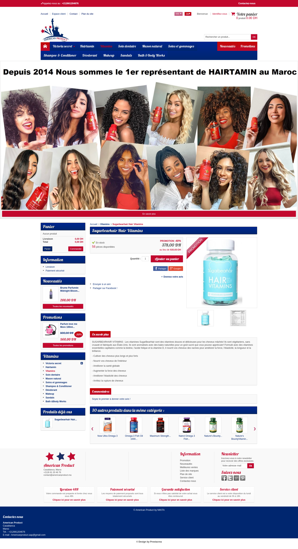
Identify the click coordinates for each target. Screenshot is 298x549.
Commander (76, 249)
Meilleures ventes (189, 467)
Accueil (93, 224)
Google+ (175, 268)
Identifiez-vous (219, 14)
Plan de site (186, 474)
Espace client (59, 14)
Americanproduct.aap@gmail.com (28, 535)
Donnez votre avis (173, 276)
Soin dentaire (128, 46)
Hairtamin (88, 46)
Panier (48, 226)
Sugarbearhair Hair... (66, 419)
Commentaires (100, 391)
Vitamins (107, 46)
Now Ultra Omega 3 (107, 436)
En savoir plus (148, 214)
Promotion (185, 460)
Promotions (246, 46)
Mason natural (153, 46)
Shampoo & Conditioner (60, 55)
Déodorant (89, 55)
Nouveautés (225, 46)
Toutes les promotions (63, 345)
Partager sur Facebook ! (105, 288)
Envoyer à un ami (102, 284)
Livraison (50, 267)
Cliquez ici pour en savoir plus (69, 500)
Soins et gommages (182, 46)
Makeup (108, 55)
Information (53, 259)
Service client (186, 477)
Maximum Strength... (160, 436)
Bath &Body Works (151, 55)
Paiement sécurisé (55, 270)
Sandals (126, 55)
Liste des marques (189, 470)
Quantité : (135, 258)
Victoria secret (64, 46)
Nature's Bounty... (213, 436)
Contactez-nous (246, 3)
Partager (160, 268)
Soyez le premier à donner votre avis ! (111, 399)
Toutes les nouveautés (63, 306)
